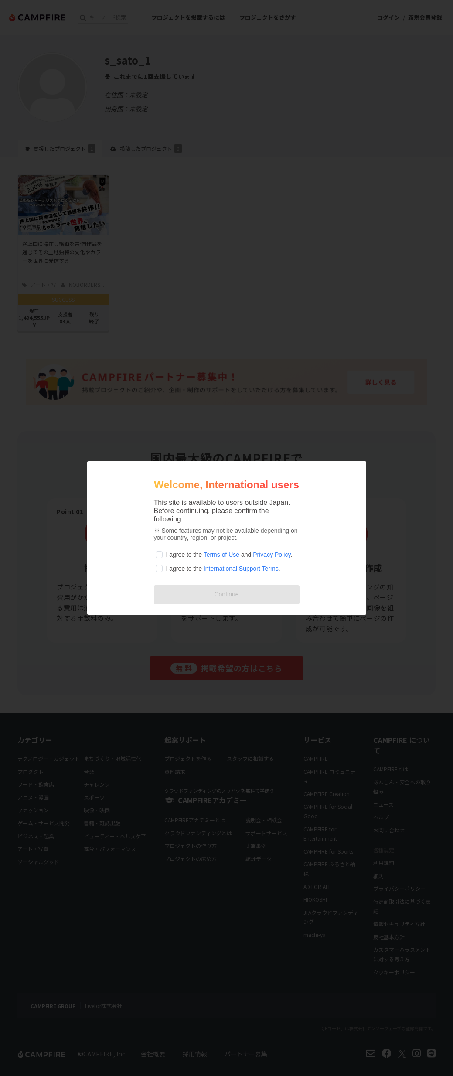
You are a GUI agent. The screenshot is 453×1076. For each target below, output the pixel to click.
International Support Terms (241, 568)
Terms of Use (221, 554)
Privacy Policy (271, 554)
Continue (226, 594)
